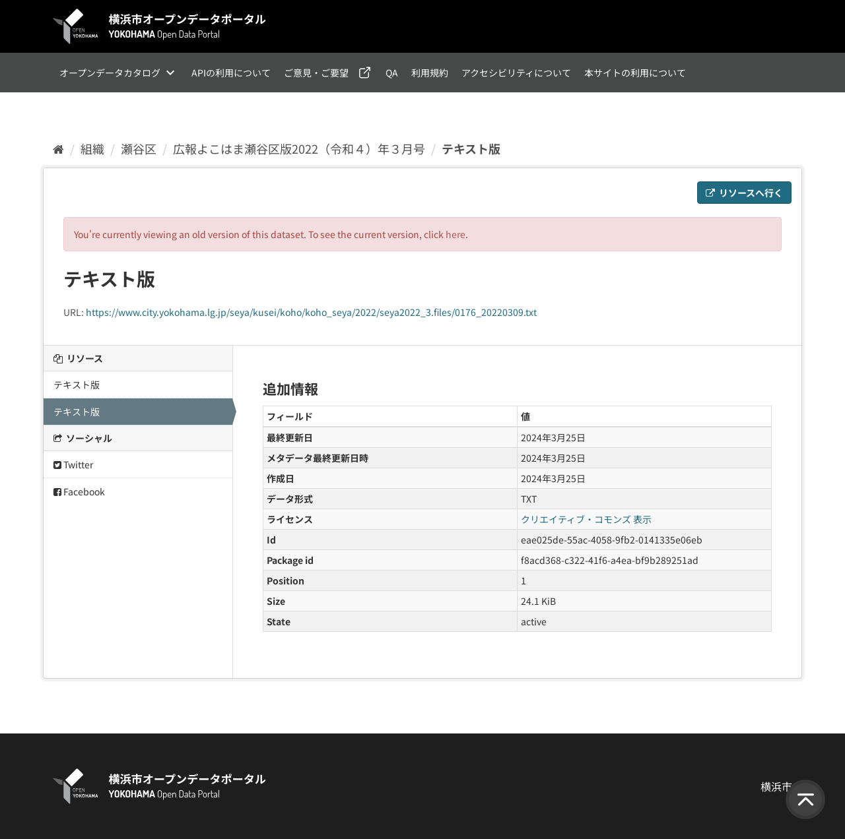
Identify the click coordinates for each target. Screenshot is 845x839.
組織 (92, 148)
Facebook (79, 491)
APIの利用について (231, 72)
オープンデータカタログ (109, 72)
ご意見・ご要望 (316, 72)
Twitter (73, 464)
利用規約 (429, 72)
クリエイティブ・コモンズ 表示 (586, 519)
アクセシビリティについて (516, 72)
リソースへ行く (744, 192)
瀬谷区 (138, 148)
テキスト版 (471, 148)
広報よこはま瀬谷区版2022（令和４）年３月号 (299, 148)
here (455, 234)
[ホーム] (58, 148)
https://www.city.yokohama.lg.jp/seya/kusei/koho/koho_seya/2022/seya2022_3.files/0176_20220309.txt (311, 312)
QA (392, 72)
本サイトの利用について (635, 72)
